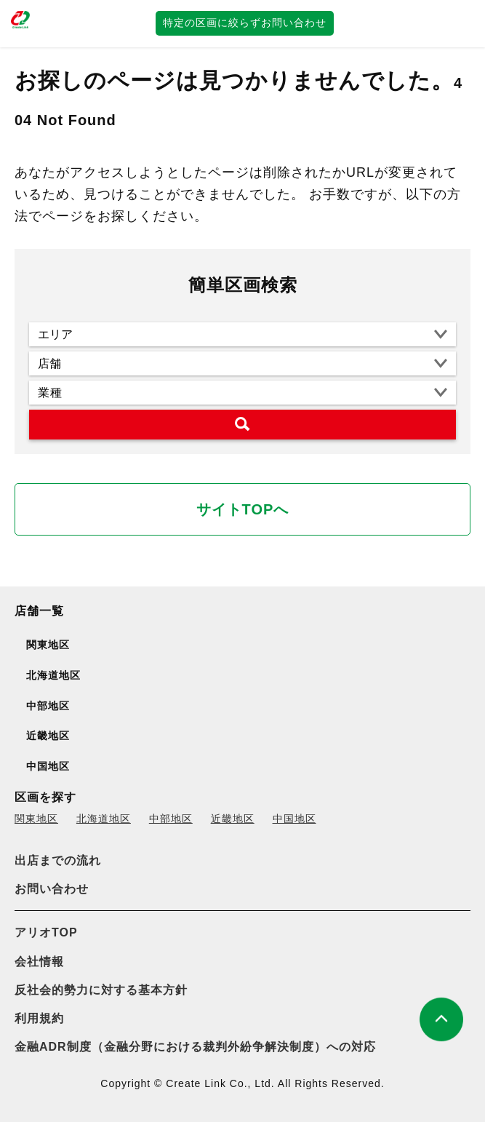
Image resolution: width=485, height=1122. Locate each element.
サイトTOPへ (242, 509)
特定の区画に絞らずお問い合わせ (244, 22)
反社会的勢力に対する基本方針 (101, 990)
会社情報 (39, 961)
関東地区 (36, 818)
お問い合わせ (52, 889)
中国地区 (294, 818)
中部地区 (171, 818)
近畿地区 (232, 818)
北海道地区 (103, 818)
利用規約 (39, 1018)
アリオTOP (46, 932)
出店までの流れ (58, 860)
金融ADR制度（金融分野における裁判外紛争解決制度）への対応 (195, 1047)
